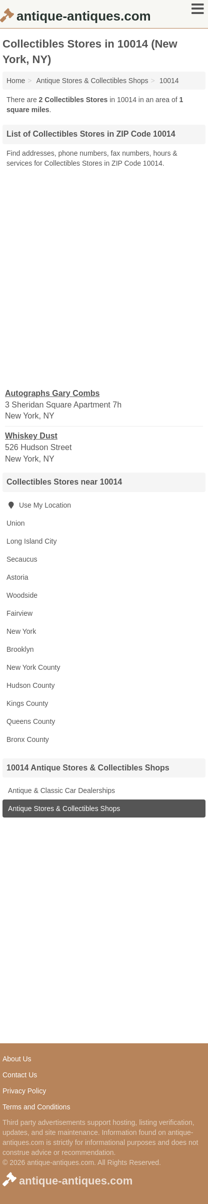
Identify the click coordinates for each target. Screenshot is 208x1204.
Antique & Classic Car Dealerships (60, 790)
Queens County (30, 721)
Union (15, 523)
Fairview (19, 613)
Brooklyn (20, 649)
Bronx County (27, 739)
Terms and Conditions (36, 1107)
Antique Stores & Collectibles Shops (63, 809)
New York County (33, 667)
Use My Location (38, 505)
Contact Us (19, 1075)
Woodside (22, 595)
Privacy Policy (24, 1091)
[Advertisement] (104, 277)
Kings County (27, 703)
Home (15, 81)
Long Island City (31, 541)
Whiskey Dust (31, 436)
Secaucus (21, 559)
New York (21, 631)
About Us (17, 1059)
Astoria (17, 577)
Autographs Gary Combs (52, 393)
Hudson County (30, 685)
